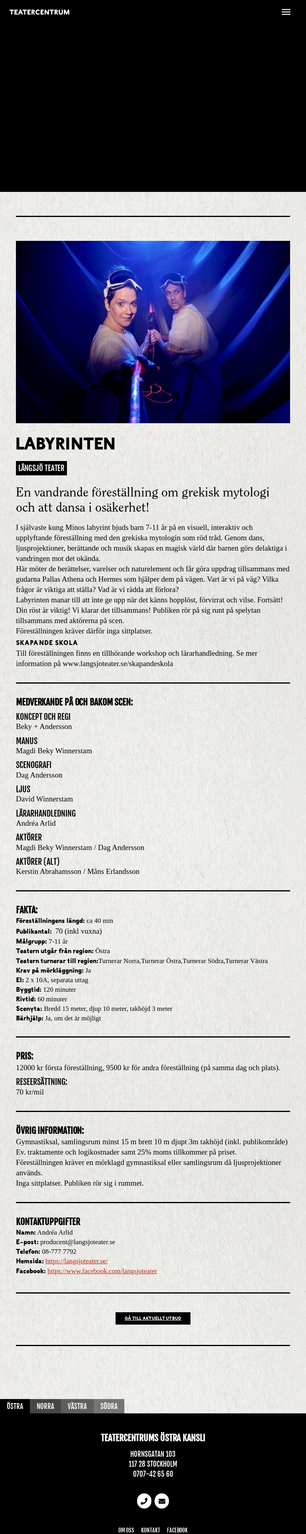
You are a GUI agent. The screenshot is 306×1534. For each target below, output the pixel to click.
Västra (77, 1406)
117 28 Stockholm (153, 1464)
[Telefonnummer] (144, 1501)
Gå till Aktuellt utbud (153, 1319)
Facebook (177, 1530)
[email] (162, 1501)
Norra (45, 1406)
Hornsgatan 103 (153, 1454)
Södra (109, 1406)
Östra (15, 1406)
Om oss (126, 1530)
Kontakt (150, 1530)
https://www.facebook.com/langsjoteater (102, 1271)
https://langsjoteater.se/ (76, 1261)
